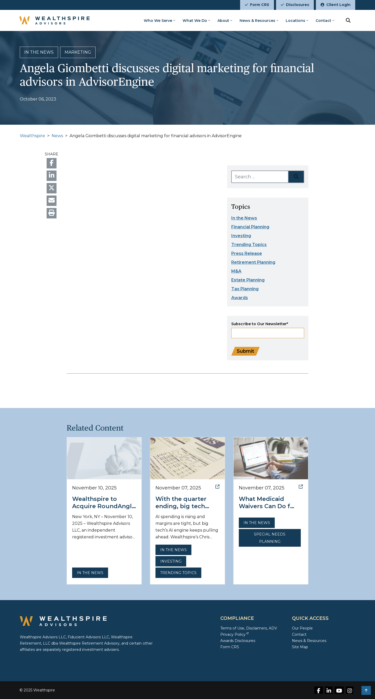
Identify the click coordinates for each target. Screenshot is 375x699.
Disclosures (295, 4)
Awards (239, 297)
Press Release (246, 253)
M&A (236, 271)
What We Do (195, 20)
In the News (244, 218)
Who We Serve (158, 20)
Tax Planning (245, 288)
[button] (366, 690)
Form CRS (257, 4)
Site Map (300, 647)
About (223, 20)
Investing (241, 235)
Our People (302, 628)
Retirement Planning (253, 262)
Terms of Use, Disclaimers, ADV (248, 628)
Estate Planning (248, 280)
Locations (295, 20)
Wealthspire (32, 135)
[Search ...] (260, 177)
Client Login (336, 4)
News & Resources (257, 20)
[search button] (348, 20)
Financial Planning (250, 226)
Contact (323, 20)
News (57, 135)
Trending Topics (249, 244)
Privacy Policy (234, 634)
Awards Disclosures (237, 640)
